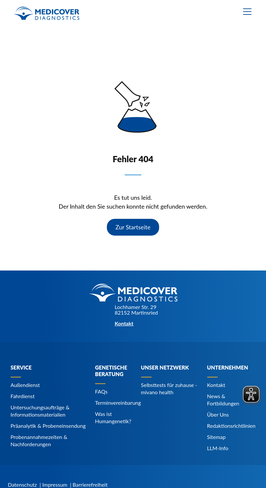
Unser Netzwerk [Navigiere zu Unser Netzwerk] (165, 367)
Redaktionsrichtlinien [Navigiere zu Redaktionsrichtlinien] (231, 426)
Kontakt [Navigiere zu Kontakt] (216, 385)
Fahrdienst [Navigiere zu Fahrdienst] (23, 396)
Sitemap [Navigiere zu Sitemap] (216, 437)
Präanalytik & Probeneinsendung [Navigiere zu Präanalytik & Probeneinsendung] (48, 426)
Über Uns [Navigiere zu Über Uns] (218, 414)
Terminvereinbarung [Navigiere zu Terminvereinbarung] (118, 402)
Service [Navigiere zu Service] (21, 367)
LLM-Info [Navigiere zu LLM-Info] (218, 448)
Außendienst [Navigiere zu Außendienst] (25, 385)
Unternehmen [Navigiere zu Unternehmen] (227, 367)
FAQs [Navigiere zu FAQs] (101, 391)
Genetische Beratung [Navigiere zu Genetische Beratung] (111, 370)
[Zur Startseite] (46, 13)
